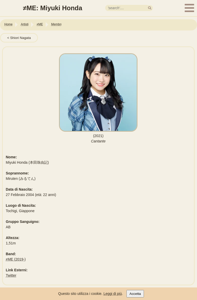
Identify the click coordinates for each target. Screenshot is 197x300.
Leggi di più (112, 294)
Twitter (11, 275)
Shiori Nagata (20, 38)
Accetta (135, 294)
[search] (149, 8)
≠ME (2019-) (16, 259)
